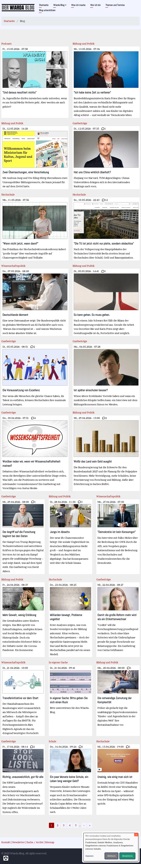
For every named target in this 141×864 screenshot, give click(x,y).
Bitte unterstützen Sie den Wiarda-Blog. (70, 690)
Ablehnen (111, 856)
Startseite (43, 5)
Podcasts (6, 43)
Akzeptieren (127, 856)
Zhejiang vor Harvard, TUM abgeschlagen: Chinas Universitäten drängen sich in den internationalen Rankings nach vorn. (106, 157)
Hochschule (8, 194)
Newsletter (18, 842)
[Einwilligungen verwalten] (5, 858)
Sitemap (49, 842)
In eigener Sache (58, 662)
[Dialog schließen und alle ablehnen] (136, 834)
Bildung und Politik (84, 43)
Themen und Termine (115, 5)
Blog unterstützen (47, 10)
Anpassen (89, 856)
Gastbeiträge (80, 123)
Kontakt (6, 842)
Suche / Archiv (34, 842)
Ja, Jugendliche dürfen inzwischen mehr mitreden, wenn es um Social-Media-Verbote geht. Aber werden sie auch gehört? (34, 78)
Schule (52, 741)
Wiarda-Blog (59, 5)
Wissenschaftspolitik (13, 265)
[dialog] (110, 847)
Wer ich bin (95, 5)
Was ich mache (78, 5)
